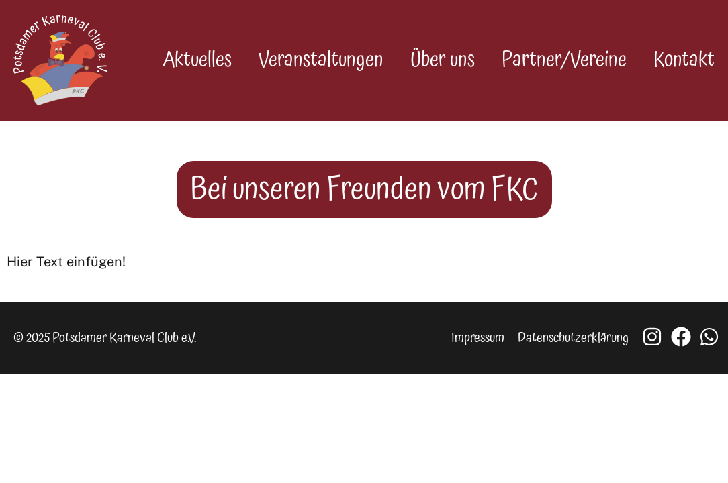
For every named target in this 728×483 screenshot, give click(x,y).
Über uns (442, 59)
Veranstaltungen (321, 59)
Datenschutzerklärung (573, 335)
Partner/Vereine (564, 59)
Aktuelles (197, 59)
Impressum (477, 335)
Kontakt (684, 59)
